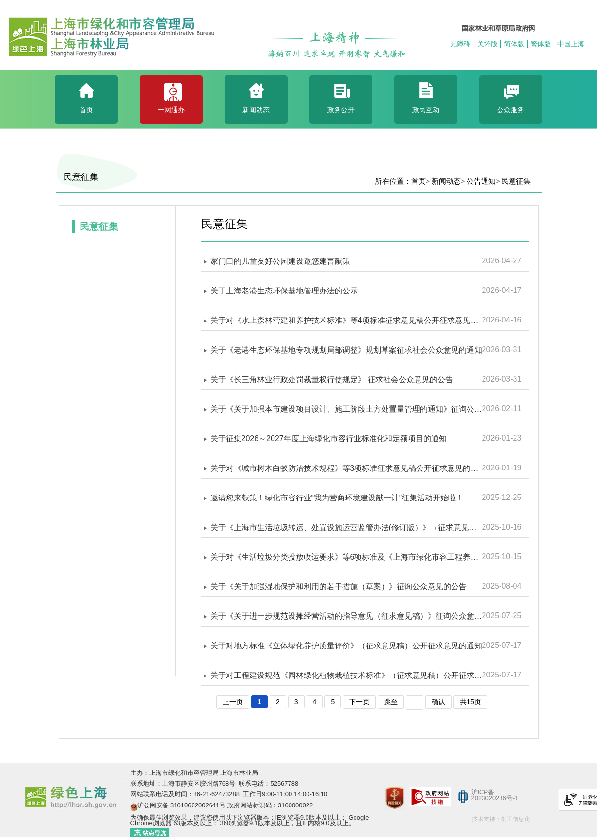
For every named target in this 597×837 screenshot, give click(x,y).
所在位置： (393, 181)
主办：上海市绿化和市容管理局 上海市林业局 (194, 772)
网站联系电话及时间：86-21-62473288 (186, 794)
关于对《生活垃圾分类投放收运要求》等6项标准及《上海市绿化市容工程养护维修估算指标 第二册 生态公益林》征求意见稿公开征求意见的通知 (346, 557)
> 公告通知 (478, 181)
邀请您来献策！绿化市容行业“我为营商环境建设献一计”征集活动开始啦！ (337, 498)
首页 (418, 181)
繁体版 (541, 44)
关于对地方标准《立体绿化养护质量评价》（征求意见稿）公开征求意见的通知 (346, 646)
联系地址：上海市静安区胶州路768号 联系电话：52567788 (214, 783)
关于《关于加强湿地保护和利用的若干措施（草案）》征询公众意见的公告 (338, 586)
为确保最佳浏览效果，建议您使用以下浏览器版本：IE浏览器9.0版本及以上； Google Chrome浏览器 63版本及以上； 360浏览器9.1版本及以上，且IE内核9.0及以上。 (249, 820)
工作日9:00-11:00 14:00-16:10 (285, 794)
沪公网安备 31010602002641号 (181, 805)
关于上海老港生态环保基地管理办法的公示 (284, 291)
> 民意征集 (513, 181)
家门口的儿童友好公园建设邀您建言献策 (280, 261)
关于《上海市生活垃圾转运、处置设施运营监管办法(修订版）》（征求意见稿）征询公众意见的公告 (346, 527)
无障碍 (460, 44)
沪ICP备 (483, 792)
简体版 (514, 44)
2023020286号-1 (494, 798)
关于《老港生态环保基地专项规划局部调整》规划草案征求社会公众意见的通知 (346, 350)
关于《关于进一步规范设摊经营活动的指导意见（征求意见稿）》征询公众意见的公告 (346, 616)
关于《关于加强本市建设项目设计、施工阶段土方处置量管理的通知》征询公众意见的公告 (346, 409)
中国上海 (570, 44)
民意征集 (81, 177)
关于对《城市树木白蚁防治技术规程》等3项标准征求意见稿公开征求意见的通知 (346, 468)
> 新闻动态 (443, 181)
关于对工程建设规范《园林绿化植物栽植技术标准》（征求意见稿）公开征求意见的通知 (346, 675)
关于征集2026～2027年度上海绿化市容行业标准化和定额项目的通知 (328, 439)
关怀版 (487, 44)
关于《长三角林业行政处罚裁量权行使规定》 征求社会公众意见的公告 (331, 379)
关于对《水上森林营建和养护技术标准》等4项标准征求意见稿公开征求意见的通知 (346, 320)
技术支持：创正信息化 (501, 819)
